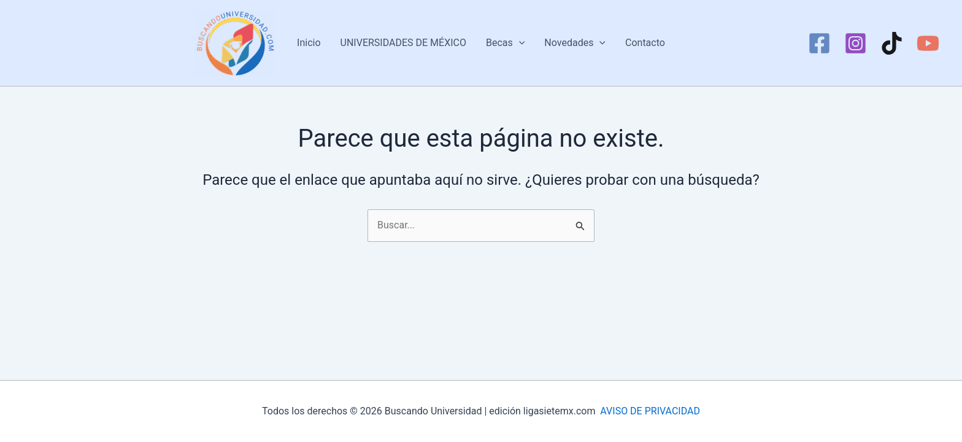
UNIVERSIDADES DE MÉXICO (403, 42)
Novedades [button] (575, 43)
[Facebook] (819, 43)
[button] (519, 43)
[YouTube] (928, 43)
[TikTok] (891, 43)
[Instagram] (855, 43)
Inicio (308, 42)
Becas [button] (505, 43)
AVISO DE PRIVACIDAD (650, 411)
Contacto (645, 42)
